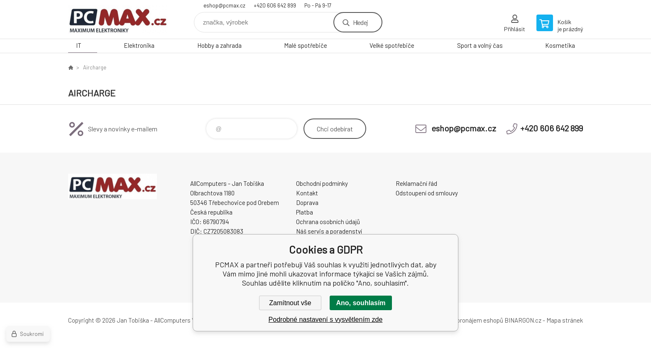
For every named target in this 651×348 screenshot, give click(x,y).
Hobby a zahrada (219, 45)
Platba (304, 212)
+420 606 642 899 (275, 5)
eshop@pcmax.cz (224, 5)
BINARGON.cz (522, 320)
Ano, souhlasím (360, 302)
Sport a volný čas (480, 45)
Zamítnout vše (290, 302)
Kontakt (307, 193)
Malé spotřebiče (305, 45)
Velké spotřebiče (392, 45)
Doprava (307, 202)
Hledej (360, 22)
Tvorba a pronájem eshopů (468, 320)
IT (78, 45)
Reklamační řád (416, 183)
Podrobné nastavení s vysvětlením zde (326, 319)
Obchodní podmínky (322, 183)
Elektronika (139, 45)
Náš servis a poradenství (329, 231)
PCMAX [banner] (118, 19)
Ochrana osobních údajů (328, 221)
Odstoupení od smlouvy (427, 193)
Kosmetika (560, 45)
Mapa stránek (564, 320)
